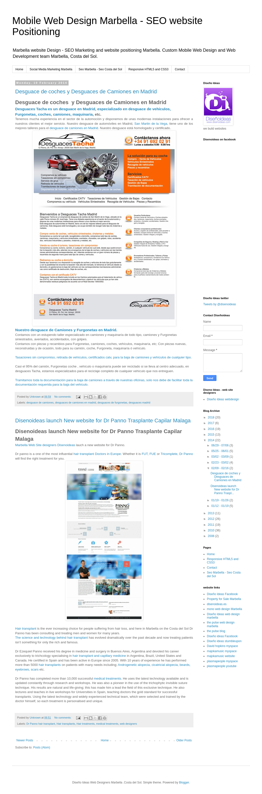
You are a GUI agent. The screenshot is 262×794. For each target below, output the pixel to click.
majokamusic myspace (222, 651)
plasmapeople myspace (222, 661)
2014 (211, 440)
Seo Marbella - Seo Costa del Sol (100, 69)
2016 (211, 429)
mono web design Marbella (224, 609)
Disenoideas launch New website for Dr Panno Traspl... (225, 489)
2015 (211, 434)
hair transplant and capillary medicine (99, 656)
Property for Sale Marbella (224, 599)
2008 (211, 536)
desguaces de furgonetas (112, 402)
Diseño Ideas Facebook (222, 594)
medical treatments (107, 678)
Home (19, 69)
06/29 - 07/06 (220, 445)
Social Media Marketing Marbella (51, 69)
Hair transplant (25, 628)
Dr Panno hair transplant (40, 723)
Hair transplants (66, 723)
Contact (180, 69)
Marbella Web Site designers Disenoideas (45, 445)
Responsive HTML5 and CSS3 (148, 69)
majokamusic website (221, 656)
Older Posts (184, 740)
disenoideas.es (216, 604)
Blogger (184, 782)
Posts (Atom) (41, 747)
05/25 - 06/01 (220, 451)
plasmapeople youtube (222, 666)
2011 (211, 524)
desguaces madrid (139, 402)
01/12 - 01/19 (220, 506)
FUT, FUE (149, 454)
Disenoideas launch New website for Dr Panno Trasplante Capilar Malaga (103, 420)
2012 (211, 519)
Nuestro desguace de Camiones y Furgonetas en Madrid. (66, 330)
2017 (211, 423)
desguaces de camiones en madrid (75, 402)
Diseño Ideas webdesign (223, 399)
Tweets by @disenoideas (219, 304)
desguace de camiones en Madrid (74, 128)
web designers (128, 723)
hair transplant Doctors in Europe (97, 454)
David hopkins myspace (222, 646)
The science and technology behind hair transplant (51, 637)
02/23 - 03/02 (220, 462)
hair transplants (50, 665)
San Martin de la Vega (150, 123)
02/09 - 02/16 (220, 468)
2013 (211, 513)
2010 (211, 530)
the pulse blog (216, 631)
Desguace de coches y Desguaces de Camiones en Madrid (86, 91)
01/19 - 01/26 (220, 500)
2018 (211, 417)
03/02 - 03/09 (220, 456)
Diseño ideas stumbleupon (224, 641)
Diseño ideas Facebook (222, 636)
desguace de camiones (40, 402)
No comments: (63, 396)
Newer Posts (24, 740)
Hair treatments (86, 723)
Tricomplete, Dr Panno (177, 454)
